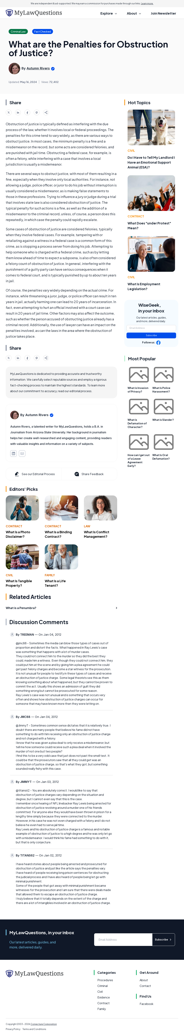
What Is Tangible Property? (19, 583)
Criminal (102, 986)
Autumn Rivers (38, 68)
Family (50, 575)
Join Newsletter (163, 13)
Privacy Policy (13, 1029)
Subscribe (151, 335)
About (144, 980)
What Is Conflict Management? (96, 534)
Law (87, 526)
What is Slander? (163, 419)
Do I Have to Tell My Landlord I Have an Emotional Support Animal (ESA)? (151, 162)
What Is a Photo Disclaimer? (18, 534)
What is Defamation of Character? (137, 423)
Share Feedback (89, 474)
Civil (9, 575)
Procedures (105, 980)
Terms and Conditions (34, 1029)
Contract (14, 526)
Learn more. (147, 3)
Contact (145, 986)
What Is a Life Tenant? (55, 583)
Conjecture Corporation (44, 1024)
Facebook (146, 1004)
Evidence (103, 997)
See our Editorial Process (34, 474)
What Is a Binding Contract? (58, 534)
